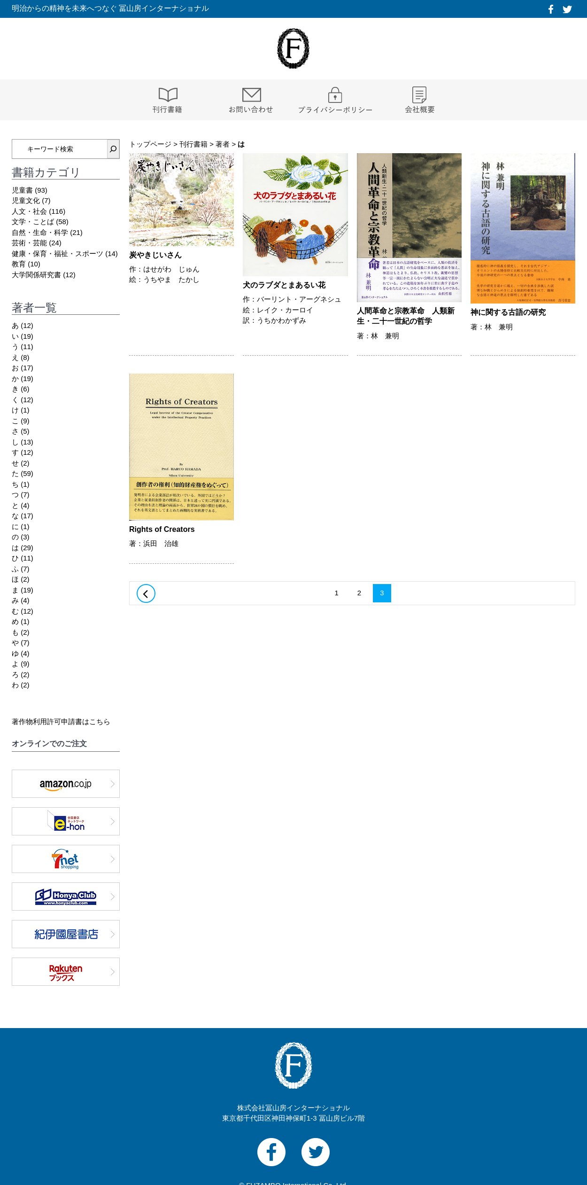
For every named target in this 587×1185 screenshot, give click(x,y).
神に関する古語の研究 (508, 312)
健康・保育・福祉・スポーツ (57, 253)
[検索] (113, 149)
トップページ (150, 144)
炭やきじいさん (155, 255)
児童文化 (26, 200)
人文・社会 (29, 211)
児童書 (22, 190)
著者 (223, 144)
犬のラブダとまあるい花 (284, 285)
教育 (19, 264)
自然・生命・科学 (40, 232)
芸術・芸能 (29, 243)
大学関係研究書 (36, 275)
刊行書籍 (193, 144)
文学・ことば (33, 222)
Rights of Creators (162, 529)
